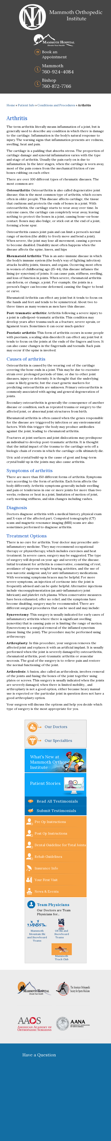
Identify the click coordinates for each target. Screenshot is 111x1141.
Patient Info (26, 105)
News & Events (47, 891)
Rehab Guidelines (48, 857)
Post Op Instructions (51, 833)
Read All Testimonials (57, 801)
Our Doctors (56, 726)
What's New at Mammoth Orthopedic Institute (53, 762)
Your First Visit (46, 880)
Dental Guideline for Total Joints (60, 845)
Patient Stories (45, 783)
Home (11, 105)
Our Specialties (58, 740)
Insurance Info (46, 868)
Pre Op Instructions (50, 822)
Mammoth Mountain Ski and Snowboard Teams (37, 932)
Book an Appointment (54, 54)
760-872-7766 (56, 83)
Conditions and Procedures (56, 105)
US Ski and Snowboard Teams (62, 930)
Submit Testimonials (56, 810)
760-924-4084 (58, 69)
